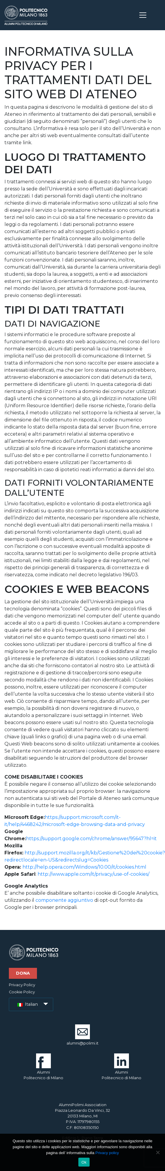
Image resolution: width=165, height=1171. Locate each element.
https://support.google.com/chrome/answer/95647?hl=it (91, 838)
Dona (23, 973)
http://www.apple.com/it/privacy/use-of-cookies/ (93, 874)
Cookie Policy (22, 992)
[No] (158, 1152)
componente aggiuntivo (64, 900)
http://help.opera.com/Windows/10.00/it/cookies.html (84, 867)
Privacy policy (107, 1153)
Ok (83, 1162)
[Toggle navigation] (143, 15)
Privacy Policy (22, 985)
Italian (27, 1004)
